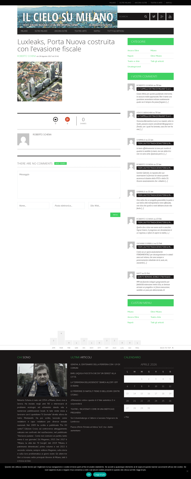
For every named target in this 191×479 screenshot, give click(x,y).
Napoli (169, 2)
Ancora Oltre (141, 2)
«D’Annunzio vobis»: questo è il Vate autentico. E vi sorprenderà (93, 402)
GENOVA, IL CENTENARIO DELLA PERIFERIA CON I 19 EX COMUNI (95, 366)
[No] (187, 471)
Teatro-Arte (80, 31)
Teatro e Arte (156, 2)
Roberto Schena (26, 55)
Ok (89, 474)
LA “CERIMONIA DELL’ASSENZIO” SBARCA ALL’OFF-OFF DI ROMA (94, 384)
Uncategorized (134, 66)
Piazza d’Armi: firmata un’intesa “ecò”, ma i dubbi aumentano (92, 429)
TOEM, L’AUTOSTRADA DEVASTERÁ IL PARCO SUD (155, 143)
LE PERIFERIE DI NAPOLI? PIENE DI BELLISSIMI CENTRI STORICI (95, 393)
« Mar (126, 417)
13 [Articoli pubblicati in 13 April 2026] (127, 393)
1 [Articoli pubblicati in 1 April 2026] (141, 379)
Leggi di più (100, 474)
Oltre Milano (125, 2)
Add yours (60, 163)
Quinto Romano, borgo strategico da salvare (155, 277)
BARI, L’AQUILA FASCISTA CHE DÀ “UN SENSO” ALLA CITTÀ (93, 375)
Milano (113, 2)
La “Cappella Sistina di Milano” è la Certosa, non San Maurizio (155, 89)
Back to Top (165, 348)
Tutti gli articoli (115, 31)
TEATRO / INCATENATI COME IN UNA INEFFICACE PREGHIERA (92, 411)
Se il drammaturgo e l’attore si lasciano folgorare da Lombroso (94, 420)
